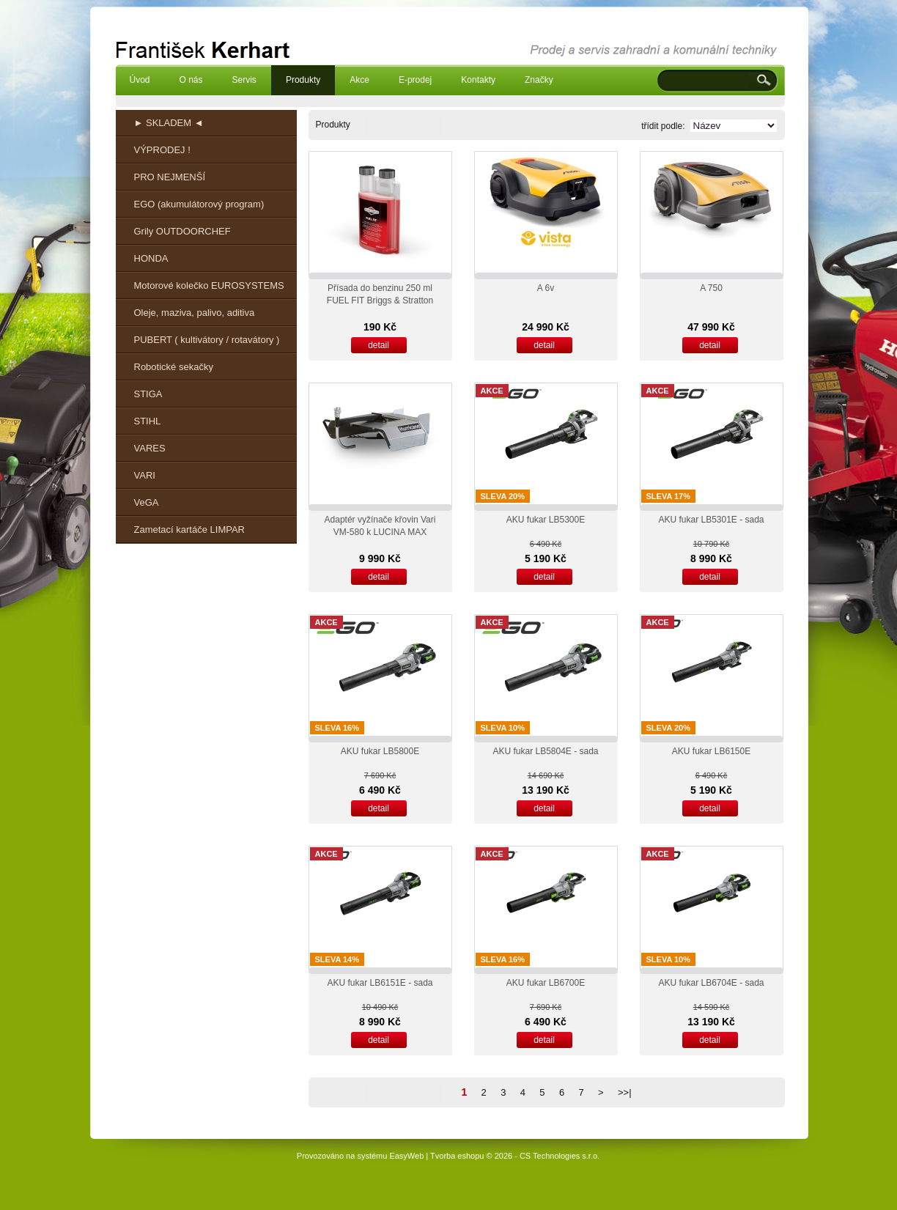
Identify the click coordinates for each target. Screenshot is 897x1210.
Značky (539, 80)
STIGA (148, 393)
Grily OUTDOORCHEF (182, 231)
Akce (359, 80)
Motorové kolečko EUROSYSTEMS (209, 285)
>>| (625, 1092)
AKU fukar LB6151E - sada (379, 983)
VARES (150, 448)
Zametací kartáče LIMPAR (189, 529)
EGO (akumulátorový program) (199, 204)
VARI (144, 475)
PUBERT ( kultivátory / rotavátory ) (207, 339)
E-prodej (415, 80)
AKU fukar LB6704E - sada (711, 983)
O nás (191, 80)
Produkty (303, 80)
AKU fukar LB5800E (380, 751)
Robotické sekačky (173, 366)
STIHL (147, 421)
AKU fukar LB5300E (545, 519)
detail (378, 345)
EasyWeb (406, 1155)
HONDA (151, 258)
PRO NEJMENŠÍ (170, 176)
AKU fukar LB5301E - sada (711, 519)
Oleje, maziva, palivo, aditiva (194, 312)
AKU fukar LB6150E (711, 751)
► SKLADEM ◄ (169, 122)
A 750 (711, 288)
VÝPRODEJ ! (162, 149)
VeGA (146, 502)
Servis (244, 80)
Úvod (140, 80)
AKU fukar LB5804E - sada (545, 751)
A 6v (545, 288)
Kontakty (478, 80)
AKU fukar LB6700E (545, 983)
